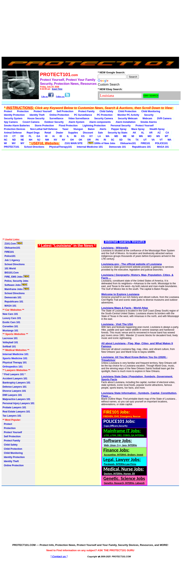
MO (149, 136)
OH (72, 139)
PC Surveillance (83, 115)
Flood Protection (68, 125)
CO (5, 136)
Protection (23, 111)
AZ (159, 132)
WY (22, 143)
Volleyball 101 (10, 342)
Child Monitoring (150, 111)
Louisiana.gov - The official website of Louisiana (131, 264)
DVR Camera (164, 118)
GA (38, 136)
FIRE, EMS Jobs (16, 276)
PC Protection (104, 115)
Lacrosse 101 (10, 338)
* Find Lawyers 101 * (14, 374)
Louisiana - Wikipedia (114, 247)
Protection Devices (14, 129)
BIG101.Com (11, 272)
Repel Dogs (33, 132)
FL (30, 136)
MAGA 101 (162, 146)
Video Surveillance (78, 118)
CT (14, 136)
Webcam (147, 118)
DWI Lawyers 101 (12, 395)
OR (89, 139)
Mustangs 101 (10, 330)
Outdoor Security (54, 122)
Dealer (59, 132)
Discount (88, 132)
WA (169, 139)
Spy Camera (11, 122)
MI (133, 136)
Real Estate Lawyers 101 (16, 411)
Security (148, 115)
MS (158, 136)
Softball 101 (9, 346)
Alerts (103, 129)
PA (97, 139)
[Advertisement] (90, 29)
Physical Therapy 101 (15, 362)
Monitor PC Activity (128, 115)
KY (91, 136)
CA (167, 132)
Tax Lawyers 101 (12, 415)
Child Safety (106, 111)
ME (125, 136)
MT (166, 136)
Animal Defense (13, 132)
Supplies (73, 132)
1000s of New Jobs (101, 143)
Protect (8, 111)
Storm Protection (44, 125)
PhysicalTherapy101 (60, 146)
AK (134, 132)
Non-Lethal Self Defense (43, 129)
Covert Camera (30, 122)
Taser (65, 129)
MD (116, 136)
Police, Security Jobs (16, 281)
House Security (35, 118)
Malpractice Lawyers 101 (16, 399)
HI (46, 136)
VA (153, 139)
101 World (9, 268)
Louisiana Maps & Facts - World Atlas (124, 307)
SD (121, 139)
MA (107, 136)
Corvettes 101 (10, 326)
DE (22, 136)
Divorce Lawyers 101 (14, 391)
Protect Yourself (43, 111)
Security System (13, 118)
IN (75, 136)
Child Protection (127, 111)
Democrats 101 (117, 146)
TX (136, 139)
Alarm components (100, 122)
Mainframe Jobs (16, 289)
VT (161, 139)
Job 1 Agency (11, 260)
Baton (91, 129)
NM (47, 139)
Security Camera (103, 118)
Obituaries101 (128, 143)
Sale (100, 132)
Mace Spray (138, 129)
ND (14, 139)
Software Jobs (15, 284)
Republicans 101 (141, 146)
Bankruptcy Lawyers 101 (16, 382)
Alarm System (76, 122)
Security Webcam (128, 118)
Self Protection (65, 111)
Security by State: (118, 132)
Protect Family (86, 111)
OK (80, 139)
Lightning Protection (94, 125)
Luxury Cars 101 (12, 318)
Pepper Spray (118, 129)
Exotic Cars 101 (11, 322)
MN (141, 136)
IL (68, 136)
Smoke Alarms (148, 122)
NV (55, 139)
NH (30, 139)
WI (5, 143)
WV (14, 143)
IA (53, 136)
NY (63, 139)
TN (129, 139)
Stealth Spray (157, 129)
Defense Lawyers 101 (14, 386)
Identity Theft (37, 115)
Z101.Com (12, 243)
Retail (48, 132)
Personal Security (121, 125)
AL (142, 132)
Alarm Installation (126, 122)
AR (150, 132)
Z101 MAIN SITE (73, 143)
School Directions (34, 146)
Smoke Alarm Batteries (17, 125)
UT (145, 139)
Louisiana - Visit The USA (117, 324)
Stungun (78, 129)
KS (83, 136)
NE (22, 139)
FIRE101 (145, 143)
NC (5, 139)
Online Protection (59, 115)
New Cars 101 (10, 314)
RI (105, 139)
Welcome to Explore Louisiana (120, 294)
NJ (38, 139)
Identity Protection (14, 115)
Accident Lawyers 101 (15, 378)
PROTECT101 (11, 146)
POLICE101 (161, 143)
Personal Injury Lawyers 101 (18, 403)
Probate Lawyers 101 (14, 407)
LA (99, 136)
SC (112, 139)
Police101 (9, 256)
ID (61, 136)
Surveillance (56, 118)
